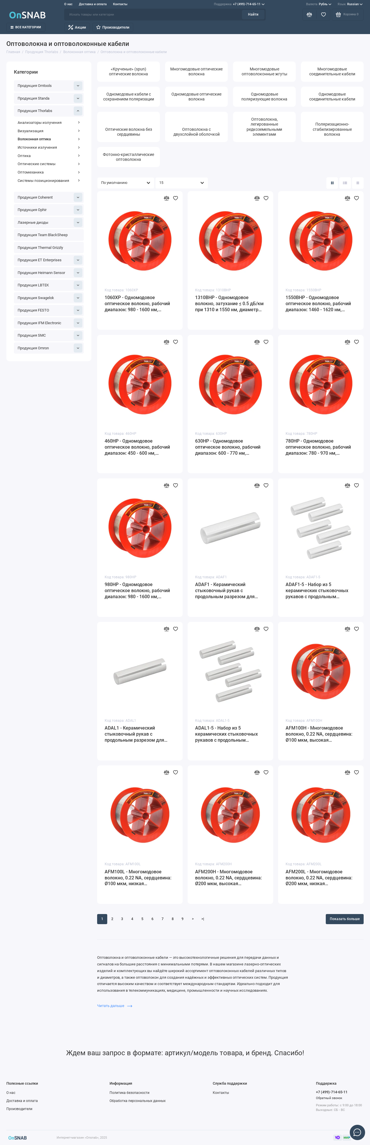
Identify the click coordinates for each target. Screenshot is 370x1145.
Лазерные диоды (50, 222)
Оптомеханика (49, 172)
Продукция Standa (50, 98)
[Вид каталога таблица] (358, 183)
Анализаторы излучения (49, 122)
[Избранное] (323, 14)
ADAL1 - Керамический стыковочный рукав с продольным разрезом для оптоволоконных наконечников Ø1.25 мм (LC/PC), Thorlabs (139, 734)
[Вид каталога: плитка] (332, 183)
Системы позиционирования (49, 180)
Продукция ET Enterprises (50, 260)
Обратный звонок (329, 1098)
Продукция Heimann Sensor (50, 272)
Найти (253, 14)
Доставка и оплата (93, 4)
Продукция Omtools (50, 85)
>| (202, 919)
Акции (77, 27)
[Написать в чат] (357, 1132)
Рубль (319, 4)
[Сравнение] (309, 14)
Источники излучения (49, 147)
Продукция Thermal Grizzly (40, 247)
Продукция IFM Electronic (50, 322)
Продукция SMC (50, 335)
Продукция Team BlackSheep (43, 235)
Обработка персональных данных (138, 1101)
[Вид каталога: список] (345, 183)
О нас (68, 4)
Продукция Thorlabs (50, 111)
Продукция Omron (50, 348)
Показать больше (345, 919)
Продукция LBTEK (50, 285)
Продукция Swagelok (50, 297)
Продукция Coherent (50, 197)
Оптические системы (49, 164)
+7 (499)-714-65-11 (239, 4)
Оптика (49, 156)
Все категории (26, 27)
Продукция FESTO (50, 310)
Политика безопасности (129, 1093)
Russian (350, 4)
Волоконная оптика (49, 139)
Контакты (120, 4)
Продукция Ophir (50, 210)
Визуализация (49, 131)
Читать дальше (114, 1006)
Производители (112, 27)
